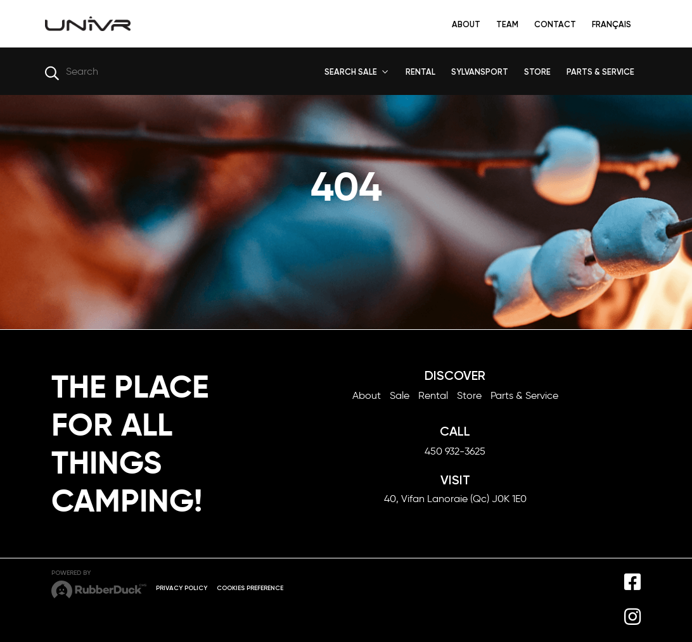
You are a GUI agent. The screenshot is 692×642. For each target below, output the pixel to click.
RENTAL (420, 72)
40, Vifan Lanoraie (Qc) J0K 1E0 (455, 499)
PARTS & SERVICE (600, 72)
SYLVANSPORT (479, 72)
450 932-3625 (455, 451)
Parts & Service (524, 395)
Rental (433, 395)
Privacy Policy (181, 588)
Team (507, 24)
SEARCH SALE (350, 72)
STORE (537, 72)
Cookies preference (250, 588)
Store (469, 395)
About (466, 24)
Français (611, 24)
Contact (555, 24)
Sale (399, 395)
